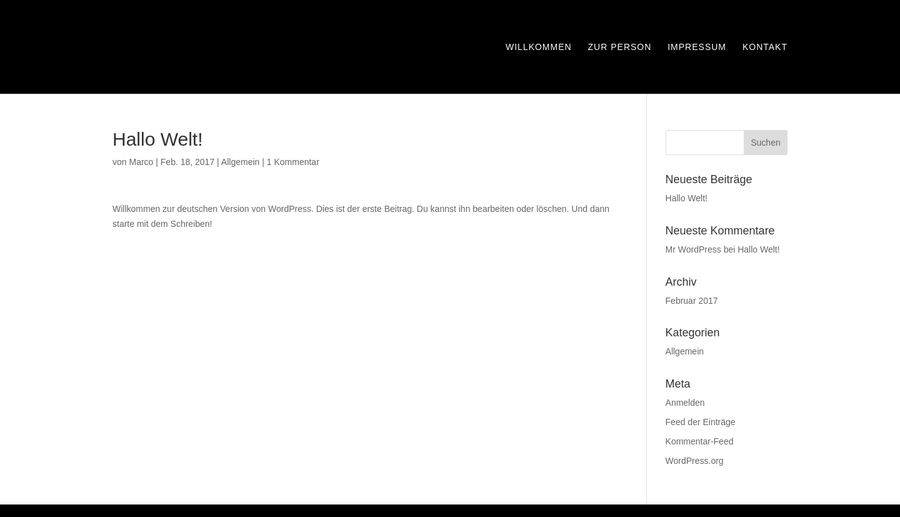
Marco (141, 162)
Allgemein (240, 162)
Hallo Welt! (687, 198)
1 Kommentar (293, 162)
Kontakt (765, 47)
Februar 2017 (692, 301)
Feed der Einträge (701, 422)
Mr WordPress (693, 249)
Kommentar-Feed (700, 441)
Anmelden (685, 403)
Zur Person (620, 47)
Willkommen (539, 47)
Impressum (697, 47)
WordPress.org (695, 461)
